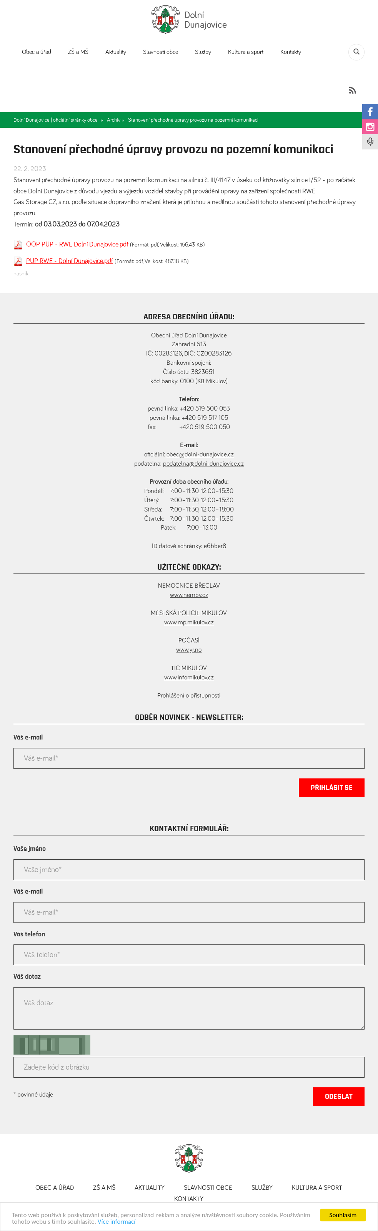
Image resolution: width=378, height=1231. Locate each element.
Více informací (116, 1222)
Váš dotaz (27, 976)
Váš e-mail (28, 737)
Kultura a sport (245, 52)
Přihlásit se (332, 788)
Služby (203, 52)
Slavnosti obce (160, 52)
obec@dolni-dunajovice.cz (200, 454)
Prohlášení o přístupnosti (188, 696)
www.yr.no (188, 650)
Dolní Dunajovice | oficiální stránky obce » (58, 120)
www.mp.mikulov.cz (189, 622)
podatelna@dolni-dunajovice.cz (203, 464)
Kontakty (290, 52)
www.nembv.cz (189, 595)
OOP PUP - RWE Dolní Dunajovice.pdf (77, 244)
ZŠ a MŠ (78, 52)
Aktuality (115, 52)
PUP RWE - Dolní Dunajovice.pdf (69, 261)
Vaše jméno (29, 848)
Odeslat (339, 1096)
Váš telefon (29, 934)
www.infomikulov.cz (189, 677)
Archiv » (115, 120)
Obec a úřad (36, 52)
